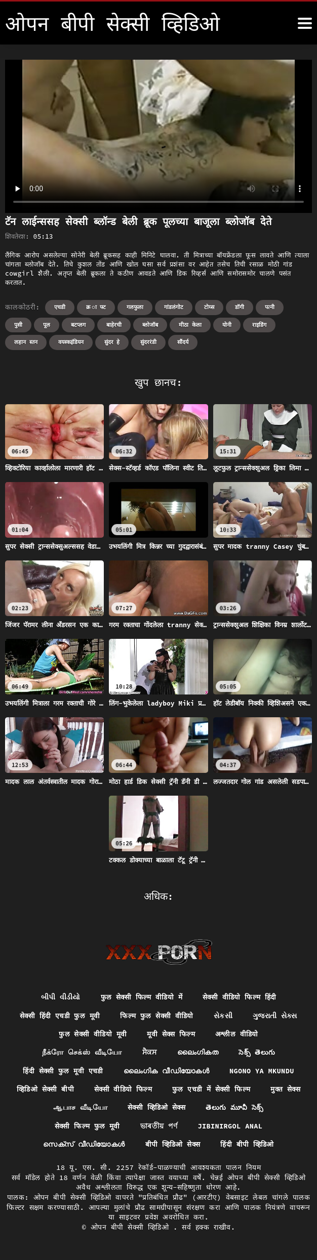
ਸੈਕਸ (149, 1053)
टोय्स (209, 307)
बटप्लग (78, 324)
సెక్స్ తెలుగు (257, 1053)
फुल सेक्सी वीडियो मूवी (92, 1034)
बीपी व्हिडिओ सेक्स (173, 1146)
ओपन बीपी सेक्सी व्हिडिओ (132, 1229)
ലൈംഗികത (197, 1053)
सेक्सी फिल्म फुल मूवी (86, 1128)
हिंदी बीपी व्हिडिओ (247, 1146)
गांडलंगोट (173, 307)
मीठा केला (190, 324)
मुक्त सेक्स (42, 1109)
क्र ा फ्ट (96, 307)
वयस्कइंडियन (71, 341)
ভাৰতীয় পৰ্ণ (158, 1128)
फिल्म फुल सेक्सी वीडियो (157, 1016)
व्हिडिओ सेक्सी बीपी (69, 1090)
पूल (46, 324)
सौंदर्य (182, 341)
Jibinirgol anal (230, 1128)
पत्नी (269, 307)
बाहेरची (114, 324)
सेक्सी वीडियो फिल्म (147, 1090)
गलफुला (135, 307)
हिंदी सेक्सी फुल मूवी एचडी (61, 1072)
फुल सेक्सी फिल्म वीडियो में (141, 997)
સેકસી (224, 1016)
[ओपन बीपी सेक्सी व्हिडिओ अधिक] (305, 23)
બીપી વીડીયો (60, 997)
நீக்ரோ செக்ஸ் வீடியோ (82, 1053)
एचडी (59, 307)
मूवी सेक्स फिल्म (171, 1034)
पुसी (18, 324)
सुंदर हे (112, 341)
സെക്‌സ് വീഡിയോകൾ (84, 1146)
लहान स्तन (25, 341)
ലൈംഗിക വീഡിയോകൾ (166, 1072)
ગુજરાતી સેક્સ (276, 1016)
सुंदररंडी (148, 341)
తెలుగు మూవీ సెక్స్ (260, 1109)
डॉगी (239, 307)
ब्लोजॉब (150, 324)
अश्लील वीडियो (237, 1034)
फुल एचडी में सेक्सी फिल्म (236, 1090)
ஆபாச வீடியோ (105, 1109)
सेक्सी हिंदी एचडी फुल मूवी (59, 1016)
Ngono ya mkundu (262, 1072)
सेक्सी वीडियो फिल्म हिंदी (240, 997)
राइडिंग (259, 324)
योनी (226, 324)
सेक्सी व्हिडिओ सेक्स (182, 1109)
